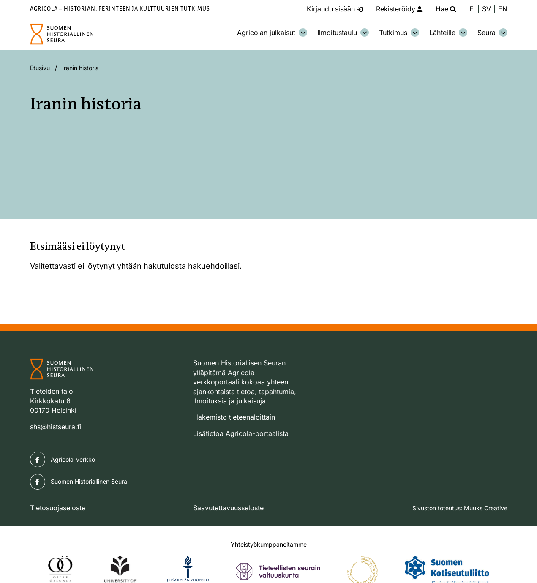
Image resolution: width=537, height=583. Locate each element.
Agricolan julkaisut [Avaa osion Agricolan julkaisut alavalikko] (272, 32)
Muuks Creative (485, 508)
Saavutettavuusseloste (228, 508)
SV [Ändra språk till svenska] (486, 8)
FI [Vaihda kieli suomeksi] (472, 8)
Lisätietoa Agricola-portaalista (241, 433)
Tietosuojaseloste (57, 508)
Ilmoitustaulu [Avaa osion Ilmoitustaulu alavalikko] (343, 32)
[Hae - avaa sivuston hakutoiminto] (446, 8)
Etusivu (40, 67)
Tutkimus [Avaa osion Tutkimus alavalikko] (399, 32)
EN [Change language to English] (502, 8)
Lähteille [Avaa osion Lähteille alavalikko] (448, 32)
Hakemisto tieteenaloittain (234, 417)
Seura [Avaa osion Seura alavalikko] (492, 32)
